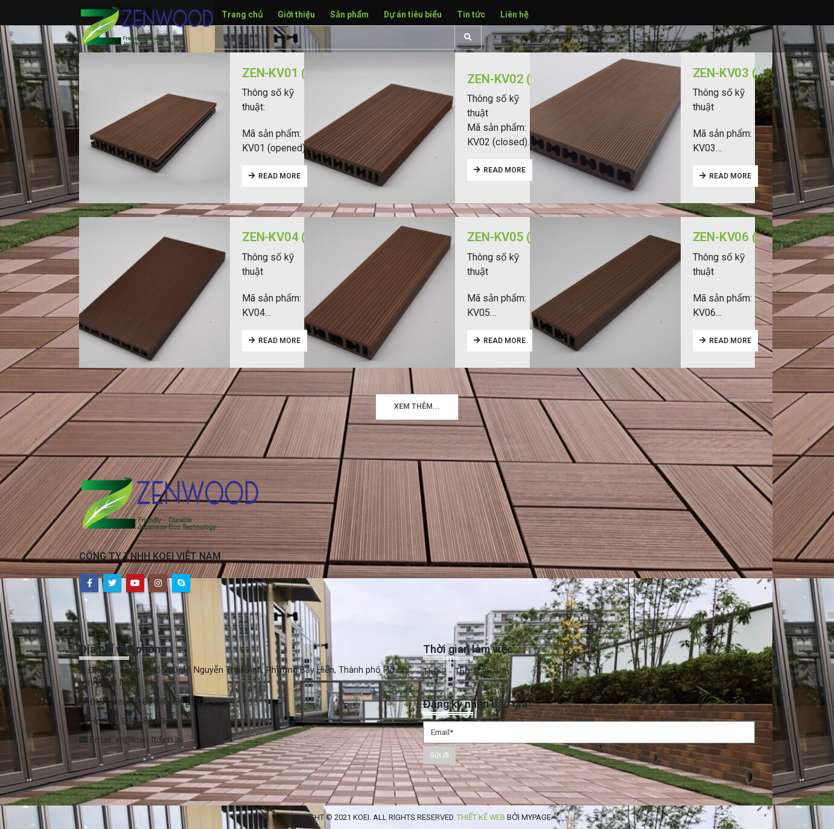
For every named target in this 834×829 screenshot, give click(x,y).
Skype (181, 583)
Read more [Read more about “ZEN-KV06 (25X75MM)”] (730, 340)
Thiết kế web (481, 817)
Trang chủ (242, 14)
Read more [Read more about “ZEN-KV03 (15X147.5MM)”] (730, 176)
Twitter (112, 583)
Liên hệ (514, 14)
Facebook (89, 583)
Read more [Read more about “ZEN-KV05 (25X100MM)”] (504, 340)
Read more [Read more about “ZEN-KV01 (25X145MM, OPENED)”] (279, 176)
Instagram (158, 583)
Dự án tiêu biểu (413, 14)
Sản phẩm (349, 14)
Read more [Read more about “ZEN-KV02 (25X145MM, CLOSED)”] (504, 170)
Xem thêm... (417, 406)
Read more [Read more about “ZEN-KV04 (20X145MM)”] (279, 340)
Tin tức (471, 14)
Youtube (135, 583)
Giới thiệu (296, 14)
